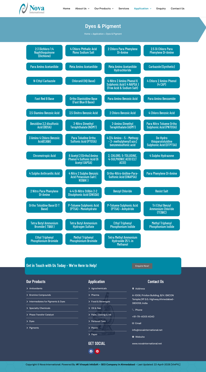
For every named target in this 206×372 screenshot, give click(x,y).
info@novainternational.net (147, 329)
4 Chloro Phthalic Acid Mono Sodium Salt (83, 50)
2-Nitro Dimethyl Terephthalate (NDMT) (83, 125)
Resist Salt (161, 191)
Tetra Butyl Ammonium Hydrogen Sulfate (83, 225)
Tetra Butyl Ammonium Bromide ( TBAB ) (44, 225)
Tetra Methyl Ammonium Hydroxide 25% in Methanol (122, 240)
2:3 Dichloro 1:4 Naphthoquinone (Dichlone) (44, 52)
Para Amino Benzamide (162, 98)
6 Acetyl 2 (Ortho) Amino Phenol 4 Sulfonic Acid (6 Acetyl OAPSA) (83, 159)
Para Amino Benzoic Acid (123, 98)
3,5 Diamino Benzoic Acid (44, 113)
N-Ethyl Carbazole (44, 81)
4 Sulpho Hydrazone (162, 155)
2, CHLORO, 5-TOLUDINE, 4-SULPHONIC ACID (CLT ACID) (122, 159)
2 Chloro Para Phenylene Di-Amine (122, 50)
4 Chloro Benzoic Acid (162, 113)
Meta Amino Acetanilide (83, 66)
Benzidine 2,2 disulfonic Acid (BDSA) (44, 125)
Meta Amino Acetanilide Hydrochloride (123, 68)
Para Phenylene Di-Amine (162, 173)
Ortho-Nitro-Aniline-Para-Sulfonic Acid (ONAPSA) (122, 175)
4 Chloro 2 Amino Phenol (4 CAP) (161, 82)
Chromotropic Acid (44, 155)
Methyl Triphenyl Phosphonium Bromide (83, 239)
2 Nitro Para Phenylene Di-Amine (44, 193)
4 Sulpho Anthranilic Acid (44, 173)
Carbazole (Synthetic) (162, 66)
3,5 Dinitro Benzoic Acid (83, 113)
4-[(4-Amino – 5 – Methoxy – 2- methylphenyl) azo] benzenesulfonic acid (122, 141)
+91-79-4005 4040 (143, 316)
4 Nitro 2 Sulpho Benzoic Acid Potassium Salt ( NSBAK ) (83, 176)
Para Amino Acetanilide (44, 66)
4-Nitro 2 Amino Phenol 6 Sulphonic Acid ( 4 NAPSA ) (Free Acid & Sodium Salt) (123, 84)
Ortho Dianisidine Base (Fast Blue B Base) (83, 100)
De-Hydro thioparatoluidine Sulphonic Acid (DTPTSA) (162, 141)
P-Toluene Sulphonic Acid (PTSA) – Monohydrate (83, 207)
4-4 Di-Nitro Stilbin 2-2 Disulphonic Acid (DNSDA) (83, 193)
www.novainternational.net (147, 343)
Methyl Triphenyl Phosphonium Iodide (161, 225)
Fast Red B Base (44, 98)
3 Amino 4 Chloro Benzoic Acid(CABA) (44, 139)
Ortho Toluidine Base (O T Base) (44, 207)
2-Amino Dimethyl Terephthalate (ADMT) (123, 125)
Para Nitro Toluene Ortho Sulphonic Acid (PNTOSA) (162, 125)
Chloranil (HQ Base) (83, 81)
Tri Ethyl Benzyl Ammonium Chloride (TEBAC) (162, 208)
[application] (87, 8)
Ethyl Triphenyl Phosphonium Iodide (122, 225)
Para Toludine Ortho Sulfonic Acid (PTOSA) (83, 139)
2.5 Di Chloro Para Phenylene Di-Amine (162, 50)
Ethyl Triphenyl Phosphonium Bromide (44, 239)
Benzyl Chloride (122, 191)
